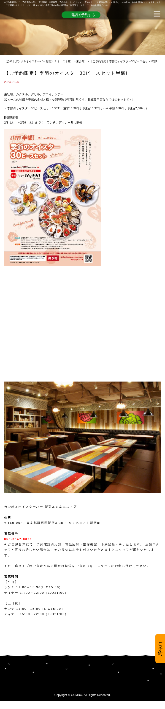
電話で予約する (81, 15)
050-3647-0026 (18, 539)
